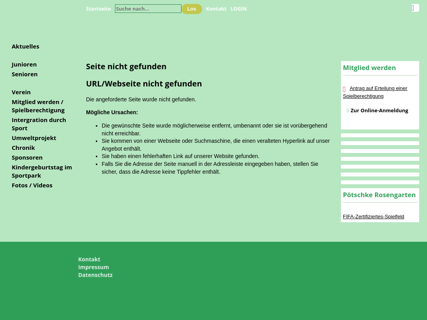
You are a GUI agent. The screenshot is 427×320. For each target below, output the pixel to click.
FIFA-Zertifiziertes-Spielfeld (373, 216)
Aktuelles (25, 46)
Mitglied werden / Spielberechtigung (38, 106)
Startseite (98, 8)
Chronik (23, 147)
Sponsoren (27, 157)
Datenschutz (95, 275)
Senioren (25, 74)
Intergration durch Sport (39, 124)
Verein (21, 92)
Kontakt (216, 8)
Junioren (24, 64)
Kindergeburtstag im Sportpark (42, 171)
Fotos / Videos (32, 185)
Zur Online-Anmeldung (379, 110)
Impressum (93, 267)
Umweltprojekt (34, 138)
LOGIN (238, 8)
